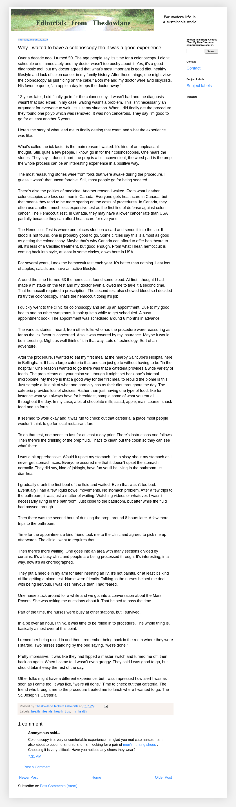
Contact (193, 68)
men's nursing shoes (139, 744)
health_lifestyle (41, 711)
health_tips (62, 711)
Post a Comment (37, 767)
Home (96, 777)
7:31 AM (34, 756)
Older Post (163, 777)
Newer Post (28, 777)
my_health (79, 711)
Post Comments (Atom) (58, 786)
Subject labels (199, 85)
